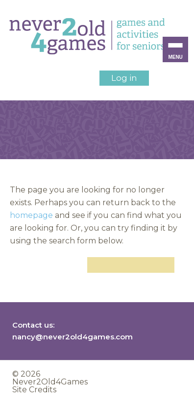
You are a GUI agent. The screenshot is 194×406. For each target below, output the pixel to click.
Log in (124, 78)
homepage (31, 215)
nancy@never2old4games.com (72, 336)
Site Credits (34, 389)
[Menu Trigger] (175, 49)
